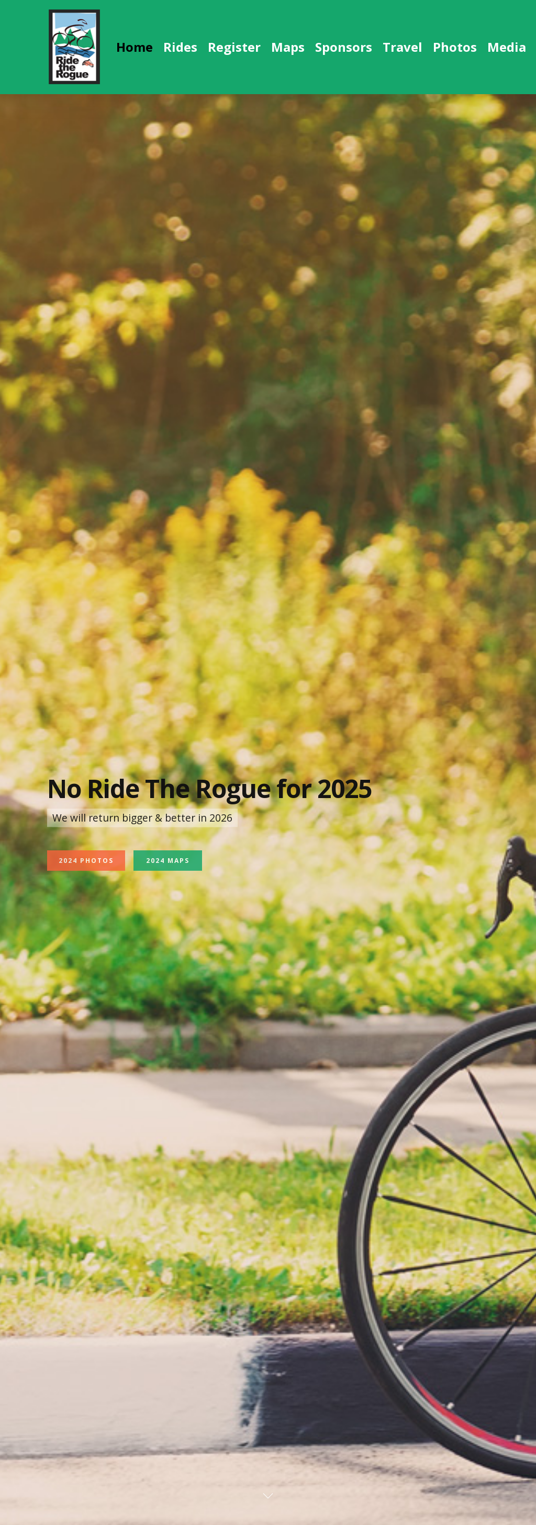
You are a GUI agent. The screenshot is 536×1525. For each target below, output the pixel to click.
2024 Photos (86, 877)
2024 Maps (167, 877)
